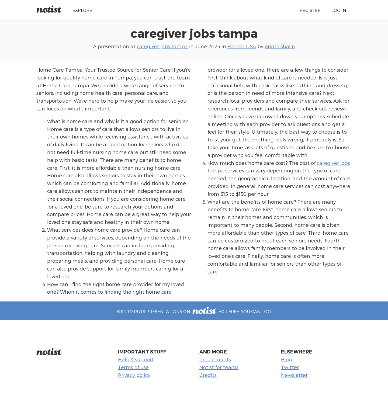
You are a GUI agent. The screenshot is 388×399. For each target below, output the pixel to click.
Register (310, 10)
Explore (82, 10)
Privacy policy (134, 375)
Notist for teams (218, 367)
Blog (286, 359)
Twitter (290, 367)
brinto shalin (280, 46)
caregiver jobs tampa (194, 33)
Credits (208, 375)
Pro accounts (215, 359)
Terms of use (133, 367)
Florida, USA (241, 46)
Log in (338, 10)
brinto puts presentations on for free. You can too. (194, 311)
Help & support (136, 359)
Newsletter (294, 375)
